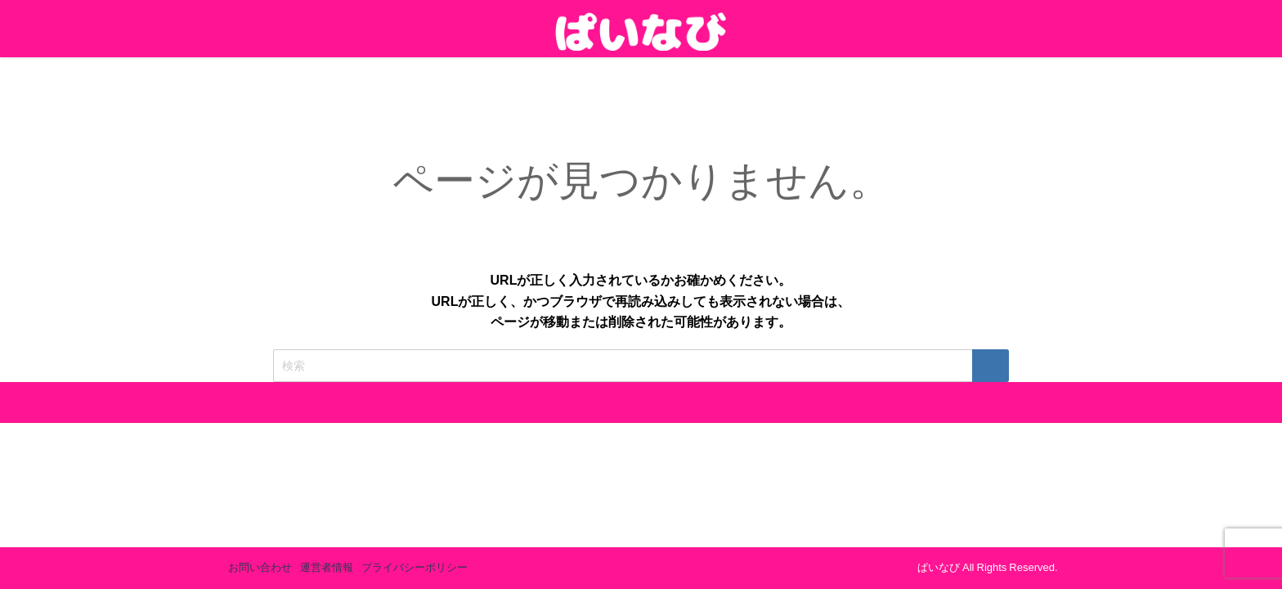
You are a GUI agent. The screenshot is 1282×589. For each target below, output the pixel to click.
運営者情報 (326, 567)
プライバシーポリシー (414, 567)
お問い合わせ (260, 567)
